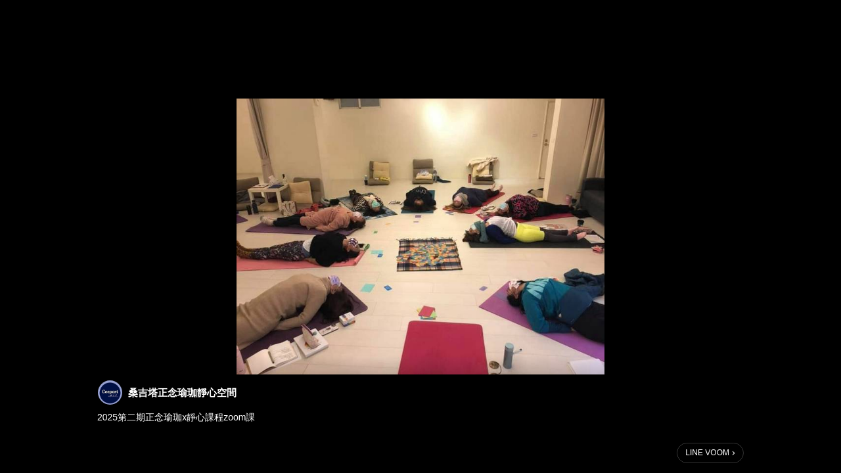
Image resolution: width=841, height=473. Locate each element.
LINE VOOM (707, 452)
